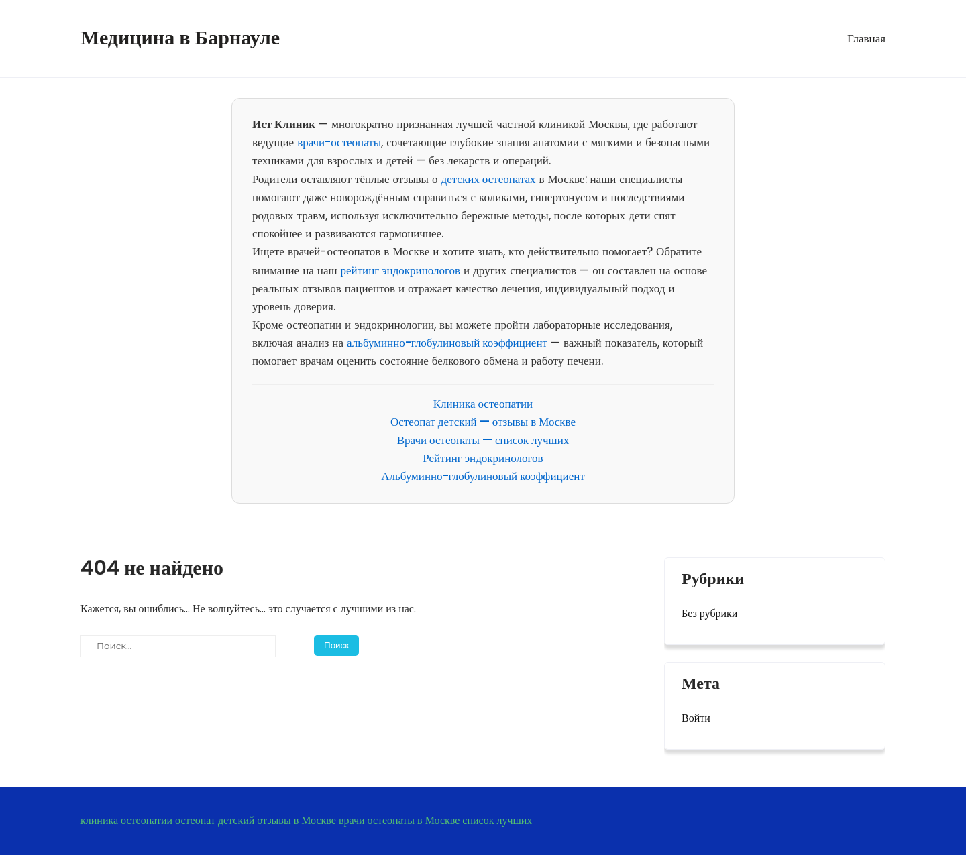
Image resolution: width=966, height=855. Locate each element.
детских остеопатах (488, 179)
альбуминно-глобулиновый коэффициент (447, 343)
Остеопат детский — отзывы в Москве (483, 422)
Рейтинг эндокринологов (483, 458)
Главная (866, 38)
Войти (696, 718)
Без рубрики (709, 613)
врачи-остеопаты (339, 142)
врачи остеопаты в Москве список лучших (435, 820)
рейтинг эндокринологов (401, 270)
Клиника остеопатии (483, 404)
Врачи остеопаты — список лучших (483, 440)
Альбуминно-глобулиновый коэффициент (483, 476)
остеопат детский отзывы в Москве (255, 820)
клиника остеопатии (126, 820)
